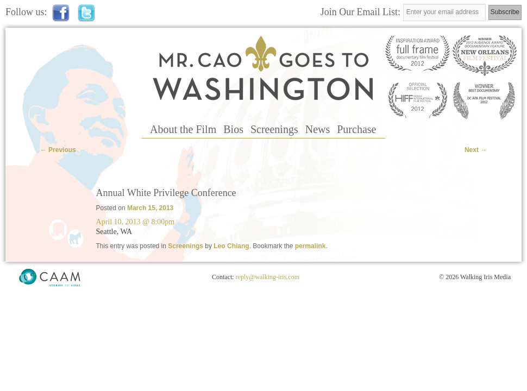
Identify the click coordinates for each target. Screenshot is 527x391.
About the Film (183, 129)
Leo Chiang (231, 246)
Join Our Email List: (362, 12)
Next (476, 150)
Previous (58, 150)
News (317, 129)
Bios (233, 129)
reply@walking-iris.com (267, 277)
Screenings (274, 129)
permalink (310, 246)
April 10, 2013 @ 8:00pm (135, 222)
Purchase (356, 129)
